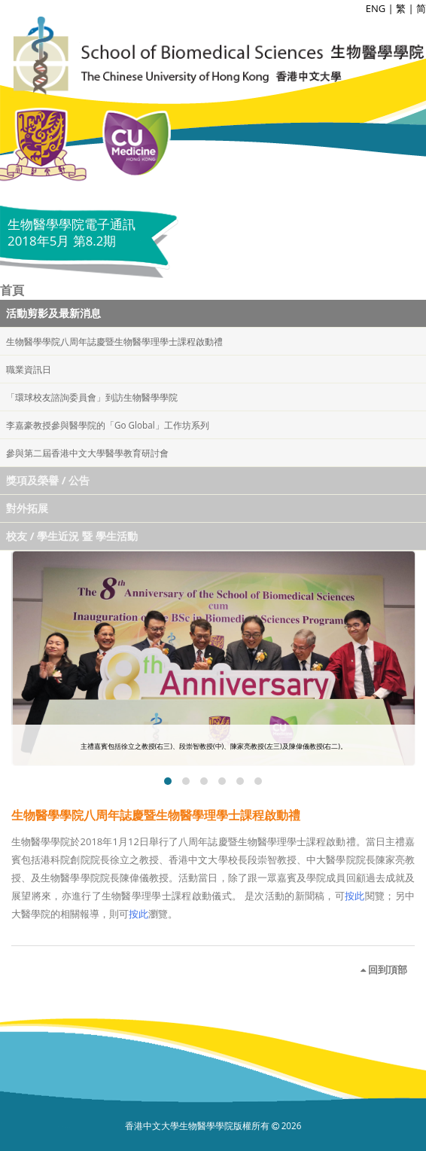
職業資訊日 (28, 369)
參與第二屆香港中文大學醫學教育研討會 (87, 453)
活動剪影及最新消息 (53, 313)
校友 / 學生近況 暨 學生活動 (72, 536)
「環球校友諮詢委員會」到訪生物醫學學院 (92, 397)
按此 (355, 895)
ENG (375, 8)
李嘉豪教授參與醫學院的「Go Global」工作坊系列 (107, 425)
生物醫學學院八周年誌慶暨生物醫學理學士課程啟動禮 (114, 341)
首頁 (12, 290)
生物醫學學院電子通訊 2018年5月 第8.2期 (71, 232)
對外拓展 (27, 508)
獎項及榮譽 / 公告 (48, 480)
